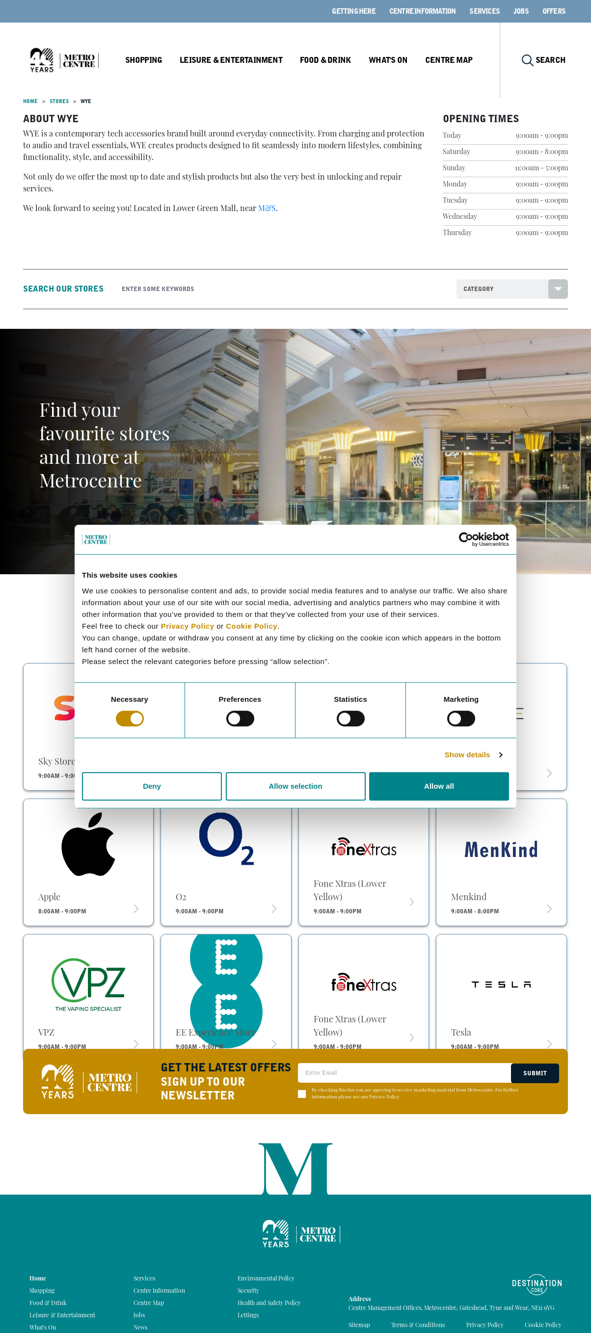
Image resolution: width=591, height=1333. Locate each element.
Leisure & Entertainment (242, 60)
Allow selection (295, 786)
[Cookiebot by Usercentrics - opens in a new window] (466, 539)
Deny (152, 786)
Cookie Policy (251, 626)
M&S (267, 209)
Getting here (353, 11)
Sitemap (359, 1326)
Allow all (439, 786)
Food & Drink (335, 60)
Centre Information (422, 11)
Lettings (248, 1316)
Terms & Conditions (418, 1326)
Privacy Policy (188, 626)
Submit (534, 1073)
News (140, 1328)
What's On (396, 60)
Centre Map (456, 60)
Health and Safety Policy (269, 1303)
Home (30, 101)
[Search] (282, 289)
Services (484, 11)
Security (248, 1291)
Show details (467, 754)
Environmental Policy (266, 1279)
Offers (553, 11)
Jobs (521, 11)
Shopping (155, 60)
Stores (59, 101)
